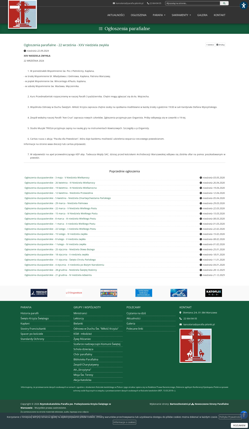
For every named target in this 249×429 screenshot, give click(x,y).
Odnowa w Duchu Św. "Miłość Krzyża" (96, 328)
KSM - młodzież (83, 334)
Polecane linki (135, 328)
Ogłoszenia (138, 15)
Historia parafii (30, 313)
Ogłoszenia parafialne (127, 28)
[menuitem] (116, 15)
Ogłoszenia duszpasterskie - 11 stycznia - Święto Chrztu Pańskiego (59, 259)
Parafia (158, 15)
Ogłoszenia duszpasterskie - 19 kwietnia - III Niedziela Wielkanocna (60, 187)
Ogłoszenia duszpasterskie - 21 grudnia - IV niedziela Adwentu (57, 275)
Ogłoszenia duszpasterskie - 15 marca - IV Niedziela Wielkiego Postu (60, 213)
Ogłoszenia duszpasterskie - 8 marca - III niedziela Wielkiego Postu (59, 218)
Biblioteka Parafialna (86, 359)
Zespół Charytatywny (86, 364)
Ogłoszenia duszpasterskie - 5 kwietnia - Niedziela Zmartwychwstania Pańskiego (67, 198)
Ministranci (80, 313)
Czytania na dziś (136, 313)
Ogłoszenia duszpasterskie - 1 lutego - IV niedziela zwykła (55, 244)
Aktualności (115, 15)
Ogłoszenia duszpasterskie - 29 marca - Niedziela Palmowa (55, 203)
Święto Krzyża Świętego (35, 318)
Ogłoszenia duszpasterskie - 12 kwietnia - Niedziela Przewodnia (58, 193)
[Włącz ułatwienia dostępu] (243, 5)
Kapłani (25, 323)
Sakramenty (180, 15)
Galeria (202, 15)
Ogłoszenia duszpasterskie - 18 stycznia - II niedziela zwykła (56, 254)
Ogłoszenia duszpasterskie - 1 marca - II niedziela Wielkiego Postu (59, 223)
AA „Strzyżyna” (82, 369)
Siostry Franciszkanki (33, 328)
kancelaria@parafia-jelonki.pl (129, 3)
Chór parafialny (83, 354)
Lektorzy (79, 318)
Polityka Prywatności (230, 416)
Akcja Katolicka (82, 380)
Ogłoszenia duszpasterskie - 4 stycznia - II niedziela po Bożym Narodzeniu (63, 264)
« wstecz (210, 44)
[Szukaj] (224, 3)
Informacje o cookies (124, 422)
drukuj (220, 44)
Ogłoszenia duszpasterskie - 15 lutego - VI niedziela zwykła (55, 234)
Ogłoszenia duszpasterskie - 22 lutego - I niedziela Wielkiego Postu (59, 228)
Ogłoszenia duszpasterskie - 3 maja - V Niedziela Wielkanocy (56, 177)
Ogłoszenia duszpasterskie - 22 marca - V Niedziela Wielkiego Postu (60, 208)
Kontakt (219, 15)
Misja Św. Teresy (83, 375)
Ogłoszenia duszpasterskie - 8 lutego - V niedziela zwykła (54, 239)
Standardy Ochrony (32, 339)
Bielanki (78, 323)
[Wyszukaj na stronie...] (192, 3)
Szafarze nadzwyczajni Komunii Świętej (97, 344)
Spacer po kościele (32, 334)
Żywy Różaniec (82, 339)
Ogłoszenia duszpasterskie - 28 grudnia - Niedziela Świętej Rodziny (60, 270)
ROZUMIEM (239, 425)
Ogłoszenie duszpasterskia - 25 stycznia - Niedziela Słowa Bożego (59, 249)
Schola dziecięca (83, 349)
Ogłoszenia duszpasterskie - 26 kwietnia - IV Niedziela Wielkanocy (59, 182)
